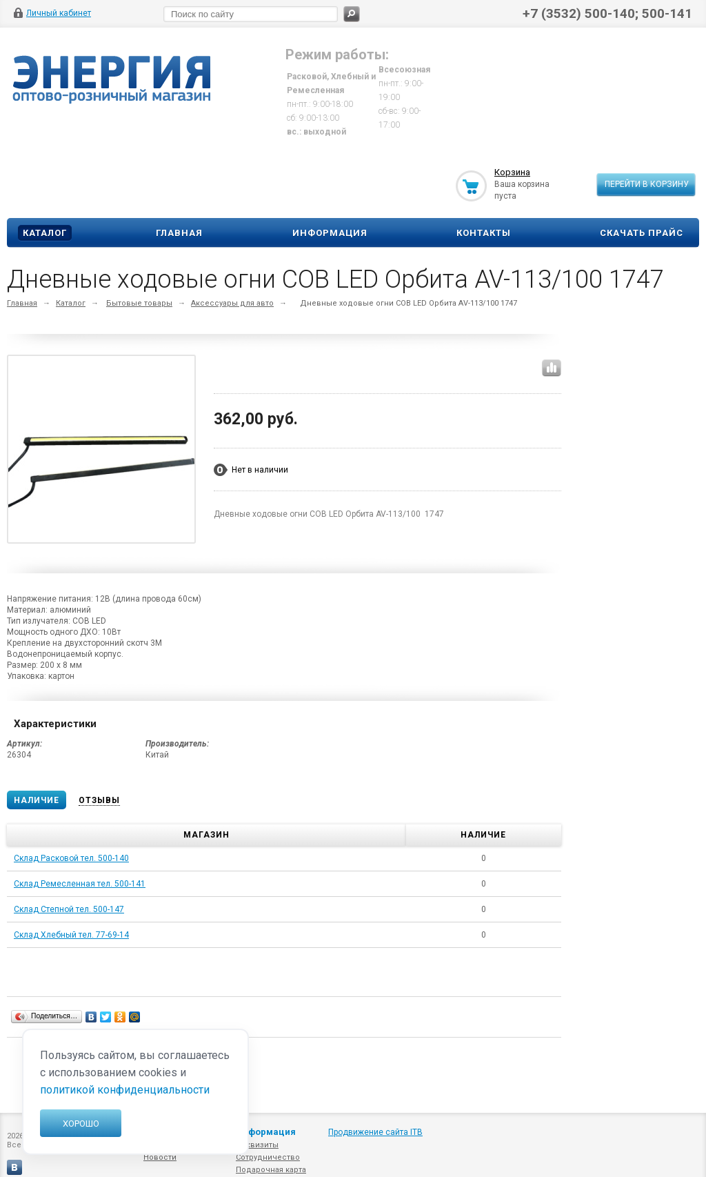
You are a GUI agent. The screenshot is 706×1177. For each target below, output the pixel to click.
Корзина (512, 172)
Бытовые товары (139, 303)
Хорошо (81, 1123)
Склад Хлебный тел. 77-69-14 (71, 935)
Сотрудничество (268, 1157)
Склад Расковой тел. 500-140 (71, 858)
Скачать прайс (641, 233)
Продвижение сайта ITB (375, 1132)
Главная (179, 233)
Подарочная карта (271, 1169)
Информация (329, 233)
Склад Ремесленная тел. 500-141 (79, 884)
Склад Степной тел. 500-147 (69, 909)
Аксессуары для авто (232, 303)
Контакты (483, 233)
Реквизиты (257, 1144)
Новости (159, 1157)
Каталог (45, 233)
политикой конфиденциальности (125, 1089)
